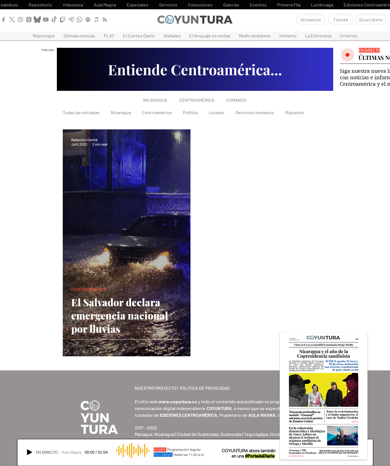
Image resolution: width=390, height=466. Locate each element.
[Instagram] (20, 19)
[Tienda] (341, 19)
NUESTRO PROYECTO (155, 388)
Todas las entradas (81, 112)
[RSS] (104, 19)
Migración (294, 112)
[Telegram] (71, 19)
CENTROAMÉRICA (88, 289)
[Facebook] (3, 19)
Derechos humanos (255, 112)
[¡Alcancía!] (310, 19)
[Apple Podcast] (96, 19)
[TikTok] (54, 19)
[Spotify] (87, 19)
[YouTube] (45, 19)
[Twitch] (62, 19)
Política (190, 112)
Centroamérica (157, 112)
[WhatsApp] (79, 19)
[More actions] (181, 141)
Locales (216, 112)
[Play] (29, 452)
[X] (11, 19)
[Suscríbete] (371, 19)
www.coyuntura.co (177, 401)
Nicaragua (121, 112)
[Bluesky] (37, 19)
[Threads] (28, 19)
